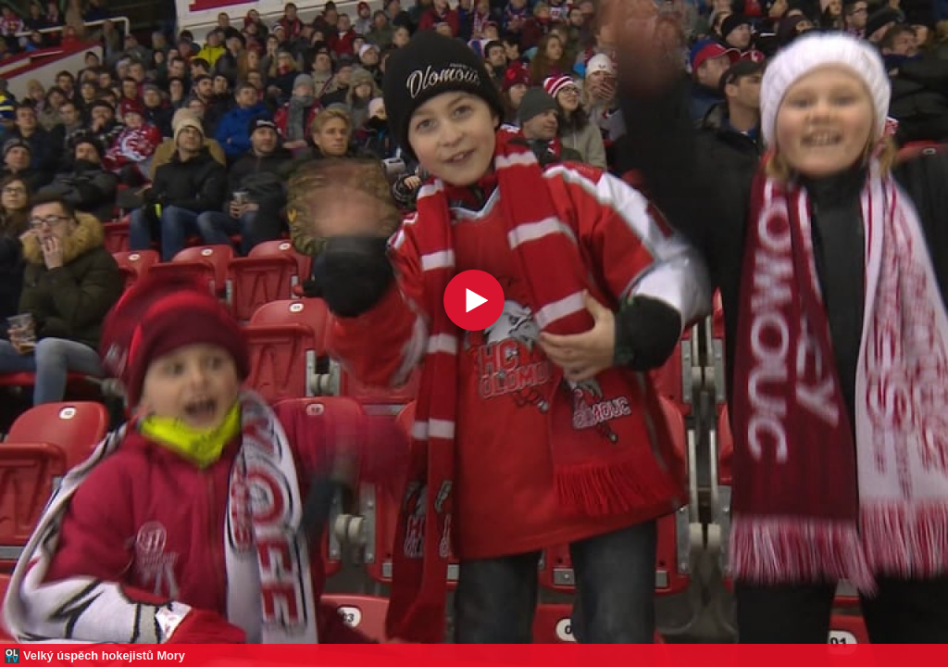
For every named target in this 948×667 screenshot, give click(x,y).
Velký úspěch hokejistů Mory (104, 655)
